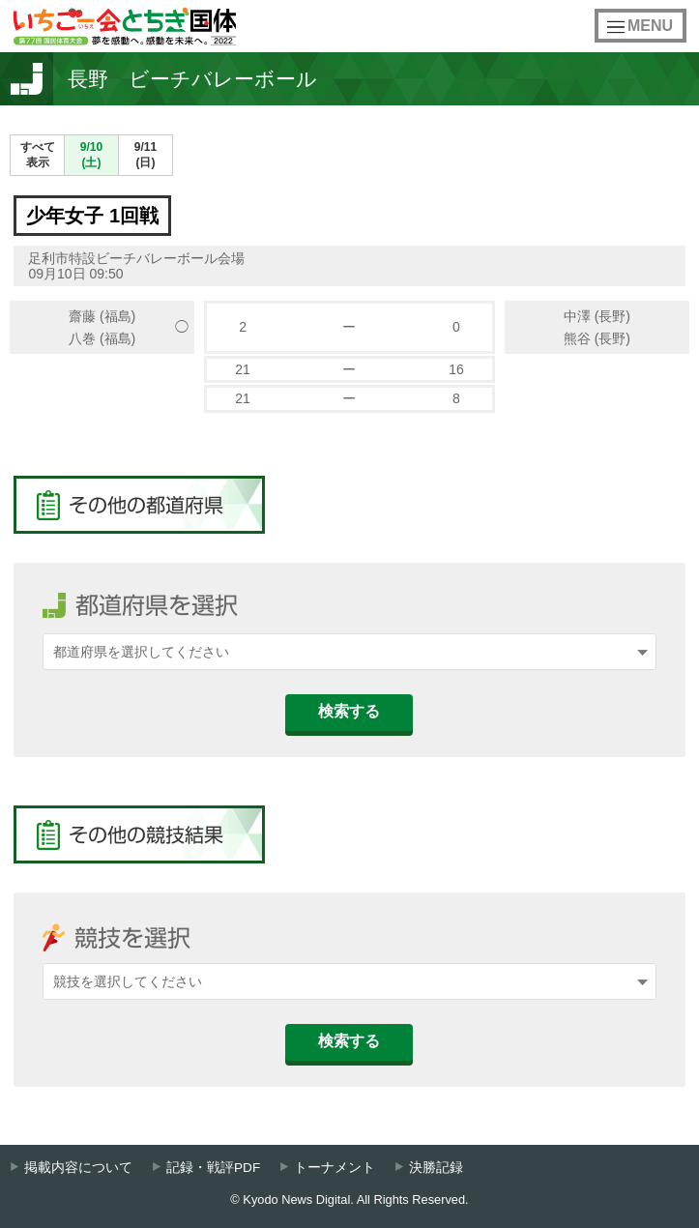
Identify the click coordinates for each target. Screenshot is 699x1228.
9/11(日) (145, 154)
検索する (349, 711)
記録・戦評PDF (213, 1167)
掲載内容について (78, 1167)
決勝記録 (436, 1167)
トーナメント (334, 1167)
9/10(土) (91, 154)
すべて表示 (37, 154)
